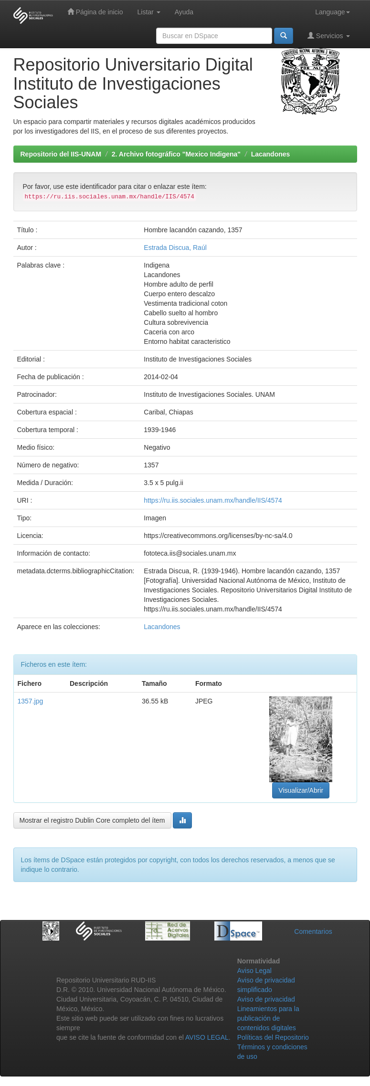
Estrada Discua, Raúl (175, 247)
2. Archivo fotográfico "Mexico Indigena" (176, 154)
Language (332, 12)
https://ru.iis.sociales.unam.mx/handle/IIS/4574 (213, 500)
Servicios (328, 35)
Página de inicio (95, 12)
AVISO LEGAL (207, 1037)
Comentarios (313, 931)
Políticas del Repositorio (273, 1037)
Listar (148, 12)
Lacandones (270, 154)
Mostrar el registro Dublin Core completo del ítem (92, 820)
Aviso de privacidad (266, 999)
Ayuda (184, 12)
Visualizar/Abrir (300, 790)
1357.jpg (30, 701)
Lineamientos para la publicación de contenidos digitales (268, 1018)
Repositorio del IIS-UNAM (61, 154)
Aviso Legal (254, 970)
